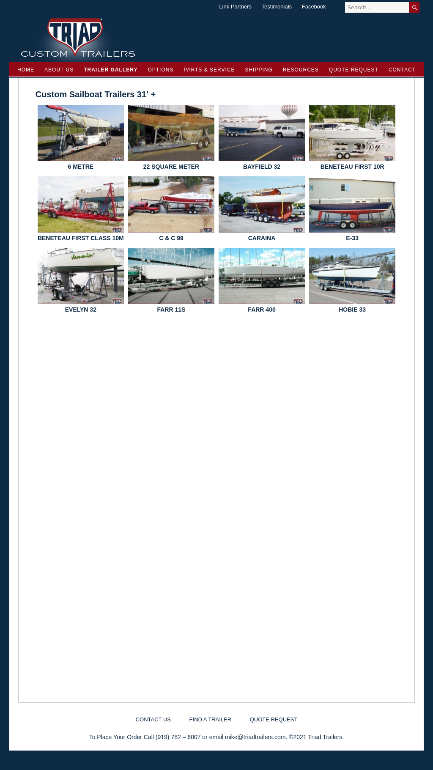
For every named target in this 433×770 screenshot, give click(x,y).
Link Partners (235, 6)
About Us (59, 70)
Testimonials (277, 6)
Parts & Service (209, 70)
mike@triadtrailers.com (255, 737)
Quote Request (353, 70)
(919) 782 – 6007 (178, 737)
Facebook (314, 6)
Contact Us (153, 719)
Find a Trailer (210, 719)
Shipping (258, 70)
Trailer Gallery (110, 70)
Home (25, 70)
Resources (301, 70)
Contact (402, 70)
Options (160, 70)
